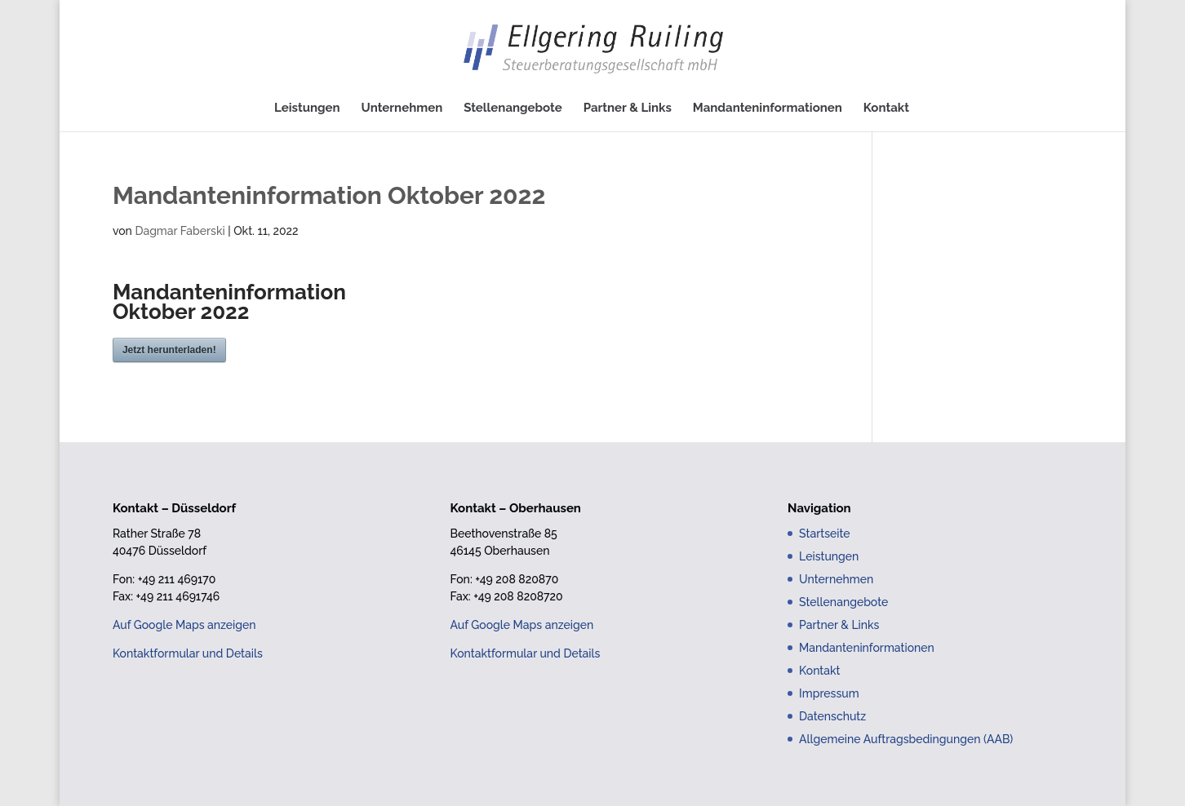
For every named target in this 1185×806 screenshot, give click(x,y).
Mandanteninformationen (767, 108)
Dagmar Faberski (179, 230)
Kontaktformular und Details (188, 653)
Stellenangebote (513, 108)
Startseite (824, 533)
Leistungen (307, 108)
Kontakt (886, 108)
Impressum (829, 693)
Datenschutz (832, 716)
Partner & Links (628, 108)
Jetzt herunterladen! (169, 350)
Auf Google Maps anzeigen (184, 624)
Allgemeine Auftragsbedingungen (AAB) (906, 739)
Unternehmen (402, 108)
